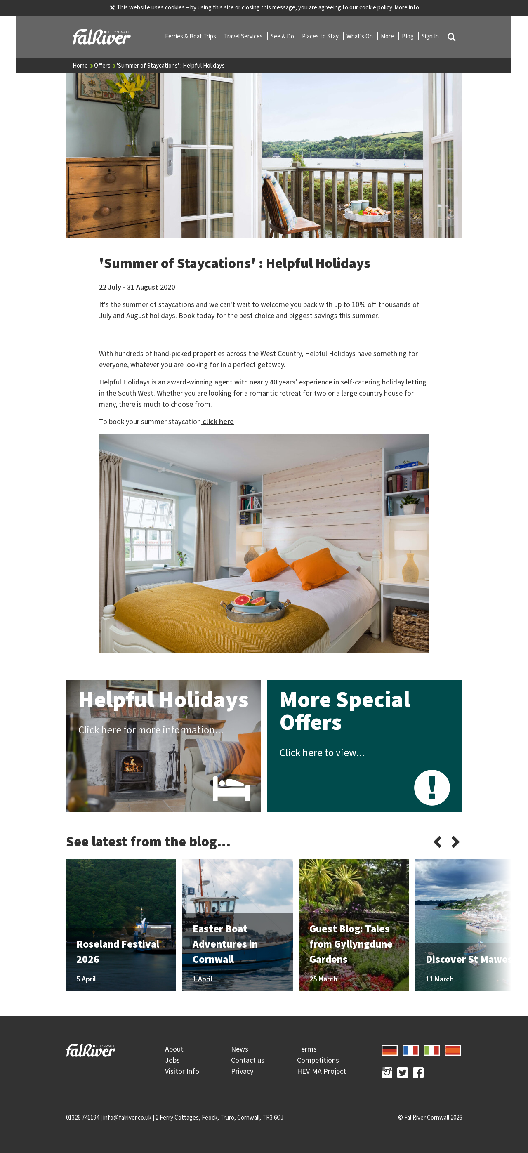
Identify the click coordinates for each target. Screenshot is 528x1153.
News (239, 1049)
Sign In (430, 36)
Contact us (247, 1060)
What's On (360, 36)
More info (406, 7)
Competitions (318, 1060)
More (388, 36)
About (174, 1049)
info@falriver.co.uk (127, 1117)
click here (217, 422)
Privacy (242, 1071)
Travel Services (244, 36)
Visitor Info (182, 1071)
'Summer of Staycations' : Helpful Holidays (171, 65)
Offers (105, 65)
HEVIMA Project (321, 1071)
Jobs (172, 1060)
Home (83, 65)
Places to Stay (321, 36)
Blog (408, 36)
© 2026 (430, 1117)
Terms (307, 1049)
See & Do (283, 36)
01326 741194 (82, 1117)
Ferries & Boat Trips (191, 36)
